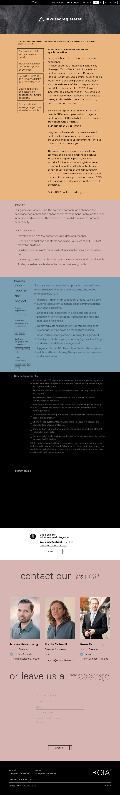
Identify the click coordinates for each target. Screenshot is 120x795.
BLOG (76, 3)
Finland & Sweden (24, 654)
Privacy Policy (15, 786)
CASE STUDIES (56, 3)
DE (115, 2)
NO (101, 2)
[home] (34, 2)
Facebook (22, 779)
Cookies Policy (29, 786)
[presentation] (60, 736)
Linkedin (12, 779)
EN (96, 2)
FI (105, 2)
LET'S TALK (86, 3)
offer (69, 3)
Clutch (31, 779)
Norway (89, 654)
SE (110, 2)
